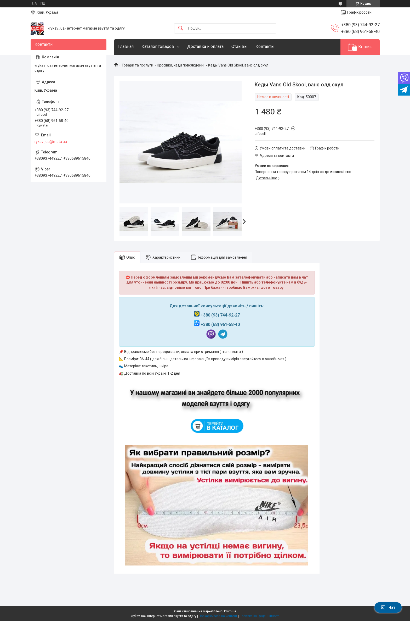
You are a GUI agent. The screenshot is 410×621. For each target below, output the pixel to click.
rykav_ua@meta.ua (51, 142)
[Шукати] (180, 28)
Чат (388, 607)
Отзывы (239, 46)
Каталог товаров (157, 46)
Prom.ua (230, 611)
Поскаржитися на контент (218, 616)
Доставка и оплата (205, 46)
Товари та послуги (137, 65)
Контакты (265, 46)
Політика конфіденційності (260, 616)
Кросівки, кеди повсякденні (180, 65)
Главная (126, 46)
